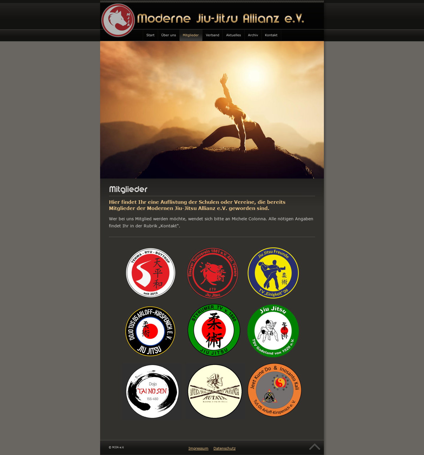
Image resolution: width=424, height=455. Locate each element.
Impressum (198, 448)
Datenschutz (224, 448)
